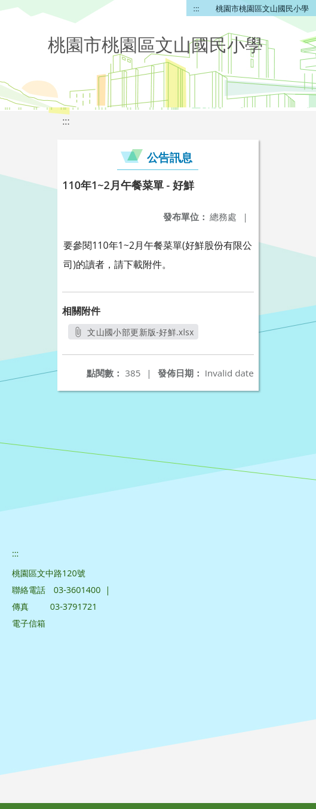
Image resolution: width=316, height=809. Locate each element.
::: (197, 8)
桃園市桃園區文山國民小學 (262, 8)
